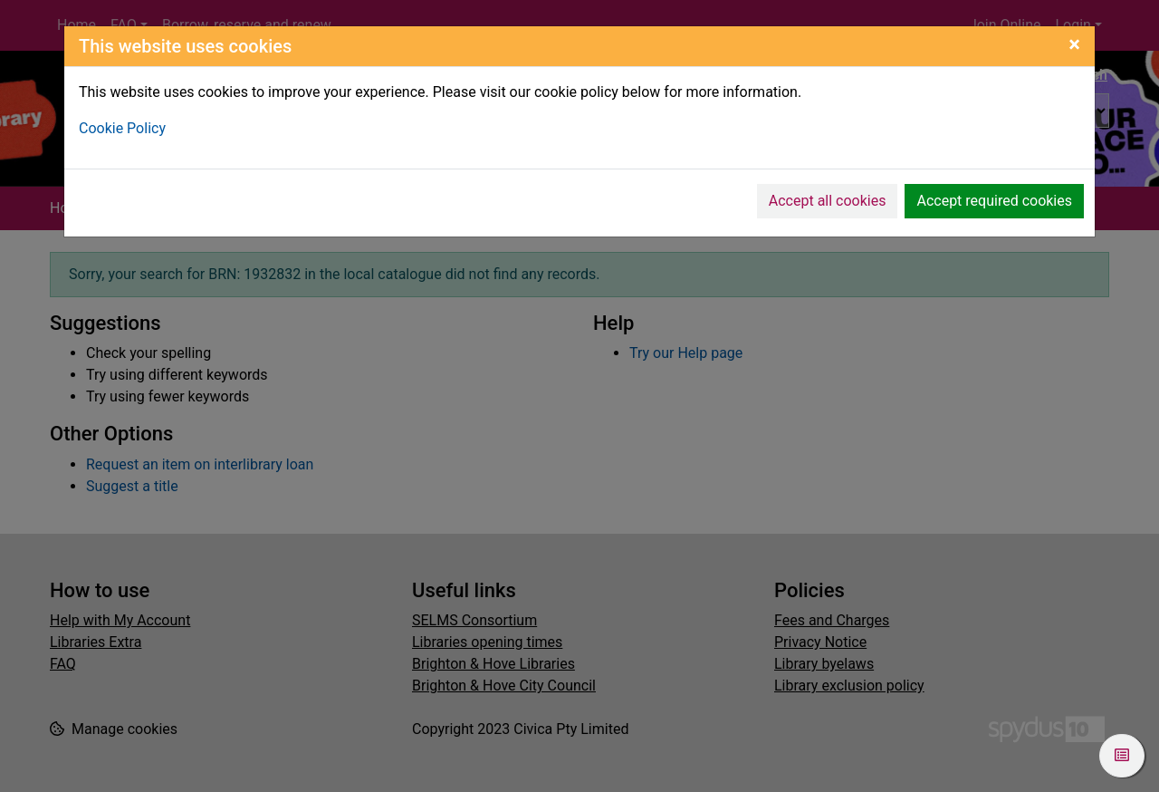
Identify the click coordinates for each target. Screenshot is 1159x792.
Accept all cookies (827, 200)
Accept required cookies (994, 200)
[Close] (1074, 44)
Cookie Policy (122, 128)
